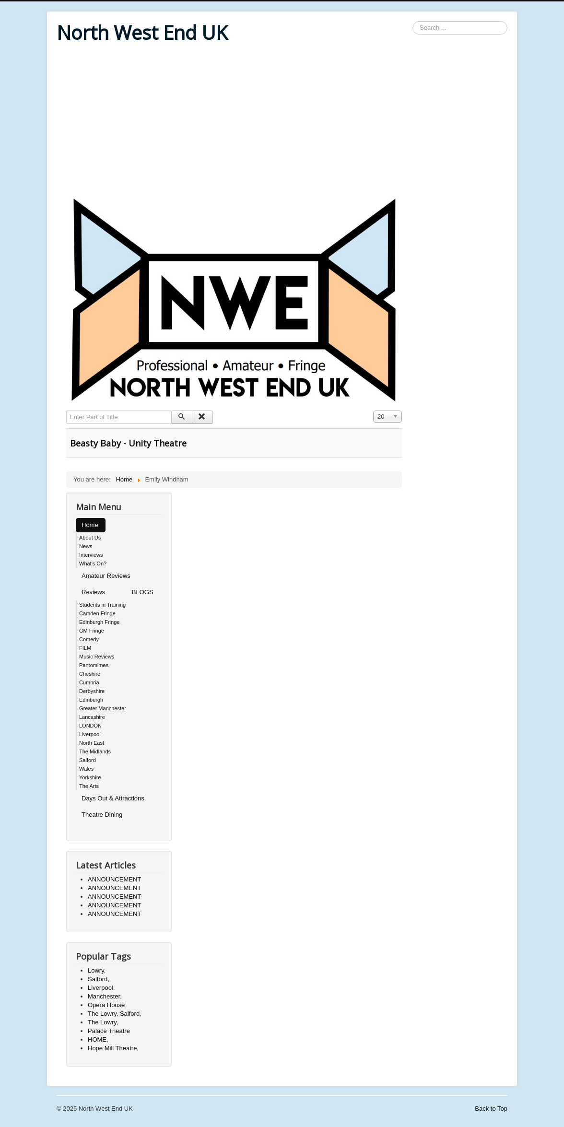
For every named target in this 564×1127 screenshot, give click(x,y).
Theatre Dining (102, 814)
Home (90, 524)
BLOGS (142, 592)
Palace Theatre (109, 1030)
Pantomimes (93, 665)
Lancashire (92, 717)
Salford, (98, 979)
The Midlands (95, 751)
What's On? (92, 563)
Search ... (412, 21)
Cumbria (89, 682)
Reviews (93, 592)
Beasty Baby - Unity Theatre (128, 443)
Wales (86, 769)
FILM (85, 648)
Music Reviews (96, 656)
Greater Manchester (102, 708)
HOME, (98, 1039)
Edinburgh (91, 700)
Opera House (106, 1005)
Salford (87, 760)
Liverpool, (101, 987)
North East (91, 743)
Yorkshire (90, 777)
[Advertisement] (282, 121)
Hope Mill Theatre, (113, 1048)
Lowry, (97, 970)
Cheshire (89, 674)
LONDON (90, 725)
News (86, 546)
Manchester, (105, 996)
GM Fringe (91, 631)
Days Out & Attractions (113, 798)
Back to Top (491, 1108)
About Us (90, 537)
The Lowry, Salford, (114, 1013)
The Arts (89, 786)
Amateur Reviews (106, 575)
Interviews (91, 555)
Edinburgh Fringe (99, 622)
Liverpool (90, 734)
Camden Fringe (97, 613)
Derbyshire (92, 691)
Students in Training (102, 605)
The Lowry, (103, 1022)
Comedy (89, 639)
